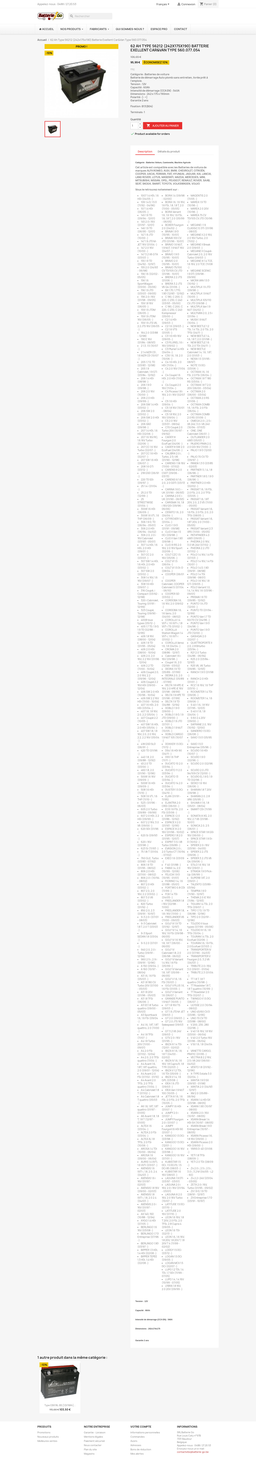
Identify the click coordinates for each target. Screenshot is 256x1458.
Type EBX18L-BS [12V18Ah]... (60, 1405)
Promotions (43, 1432)
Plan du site (90, 1449)
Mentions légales (93, 1436)
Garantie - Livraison (94, 1432)
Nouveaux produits (48, 1436)
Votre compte (140, 1426)
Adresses (135, 1445)
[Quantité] (134, 125)
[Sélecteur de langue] (163, 4)
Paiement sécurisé (94, 1440)
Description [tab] (145, 151)
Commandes (137, 1436)
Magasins (89, 1453)
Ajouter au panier (162, 126)
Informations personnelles (145, 1432)
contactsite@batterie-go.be (193, 1451)
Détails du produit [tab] (169, 151)
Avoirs (133, 1440)
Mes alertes (137, 1453)
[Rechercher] (90, 16)
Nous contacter (93, 1445)
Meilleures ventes (47, 1440)
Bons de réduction (140, 1449)
